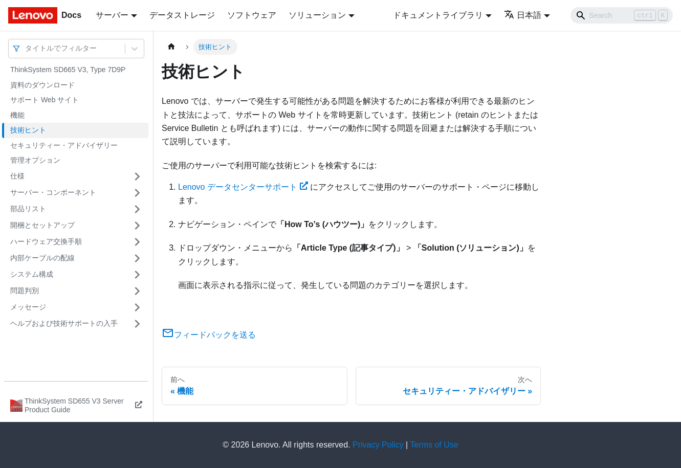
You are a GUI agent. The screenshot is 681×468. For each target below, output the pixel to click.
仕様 (17, 176)
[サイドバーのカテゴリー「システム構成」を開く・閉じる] (137, 274)
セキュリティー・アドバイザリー (64, 145)
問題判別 (24, 290)
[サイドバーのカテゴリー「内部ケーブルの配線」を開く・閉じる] (137, 258)
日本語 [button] (522, 15)
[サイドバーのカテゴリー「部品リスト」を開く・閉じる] (137, 209)
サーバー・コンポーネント (53, 192)
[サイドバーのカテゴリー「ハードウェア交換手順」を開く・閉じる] (137, 242)
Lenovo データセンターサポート (243, 187)
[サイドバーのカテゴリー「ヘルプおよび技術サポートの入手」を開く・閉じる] (137, 324)
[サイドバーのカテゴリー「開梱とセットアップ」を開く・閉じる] (137, 225)
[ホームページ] (171, 47)
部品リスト (28, 209)
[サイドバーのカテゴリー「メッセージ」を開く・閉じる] (137, 307)
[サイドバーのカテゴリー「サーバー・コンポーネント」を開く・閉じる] (137, 193)
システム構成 (31, 274)
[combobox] (26, 48)
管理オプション (35, 160)
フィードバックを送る (209, 334)
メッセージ (28, 307)
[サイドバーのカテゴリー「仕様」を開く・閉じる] (137, 176)
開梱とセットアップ (42, 225)
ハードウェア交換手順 (46, 241)
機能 (17, 115)
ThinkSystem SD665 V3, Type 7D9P (67, 69)
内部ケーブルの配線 (42, 258)
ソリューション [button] (317, 15)
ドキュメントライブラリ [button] (438, 15)
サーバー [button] (112, 15)
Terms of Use (434, 444)
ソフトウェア (251, 15)
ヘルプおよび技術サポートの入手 (64, 323)
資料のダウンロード (42, 85)
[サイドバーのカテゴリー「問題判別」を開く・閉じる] (137, 291)
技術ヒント (28, 130)
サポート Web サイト (44, 100)
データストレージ (182, 15)
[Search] (621, 15)
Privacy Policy (378, 444)
